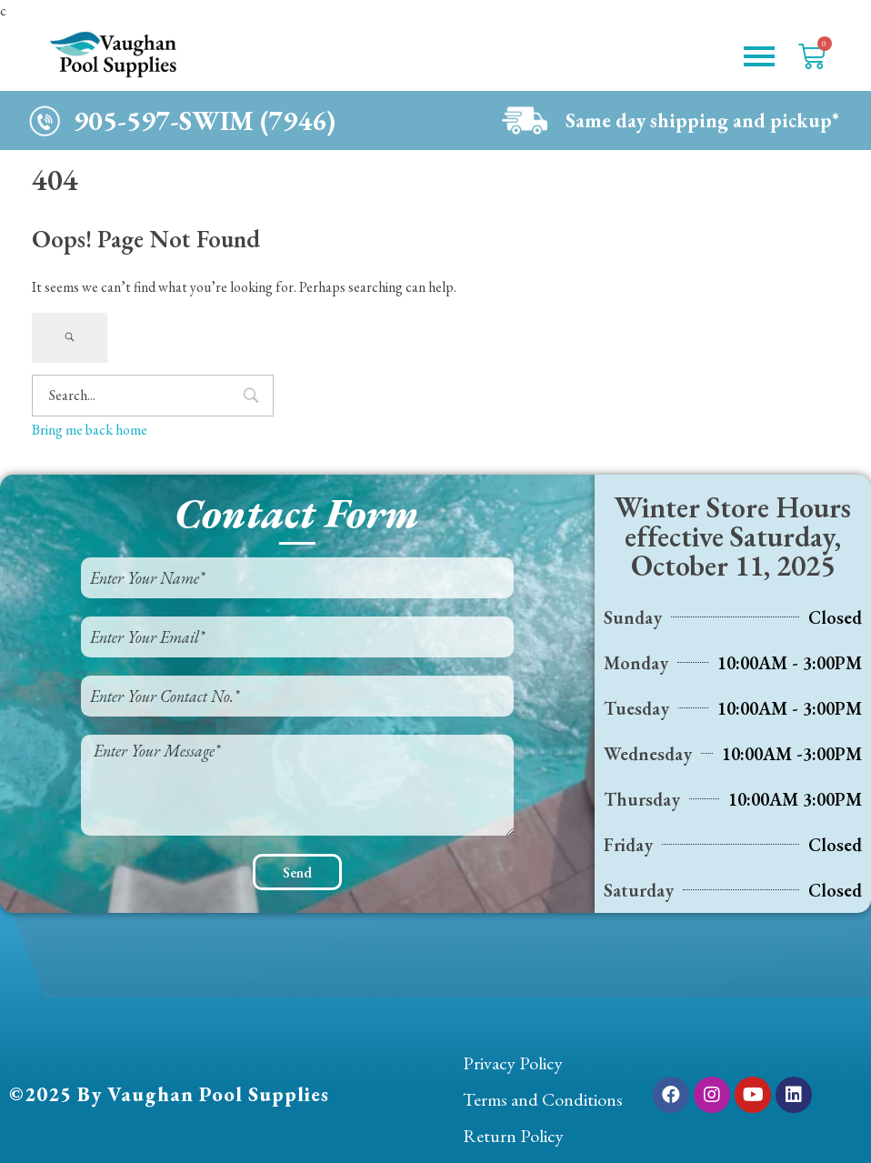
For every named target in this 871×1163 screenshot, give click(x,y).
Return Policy (513, 1136)
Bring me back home (89, 429)
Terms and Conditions (543, 1099)
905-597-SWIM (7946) (204, 120)
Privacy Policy (513, 1063)
